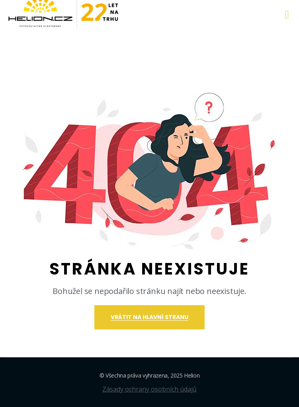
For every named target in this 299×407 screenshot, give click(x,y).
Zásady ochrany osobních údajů (149, 389)
